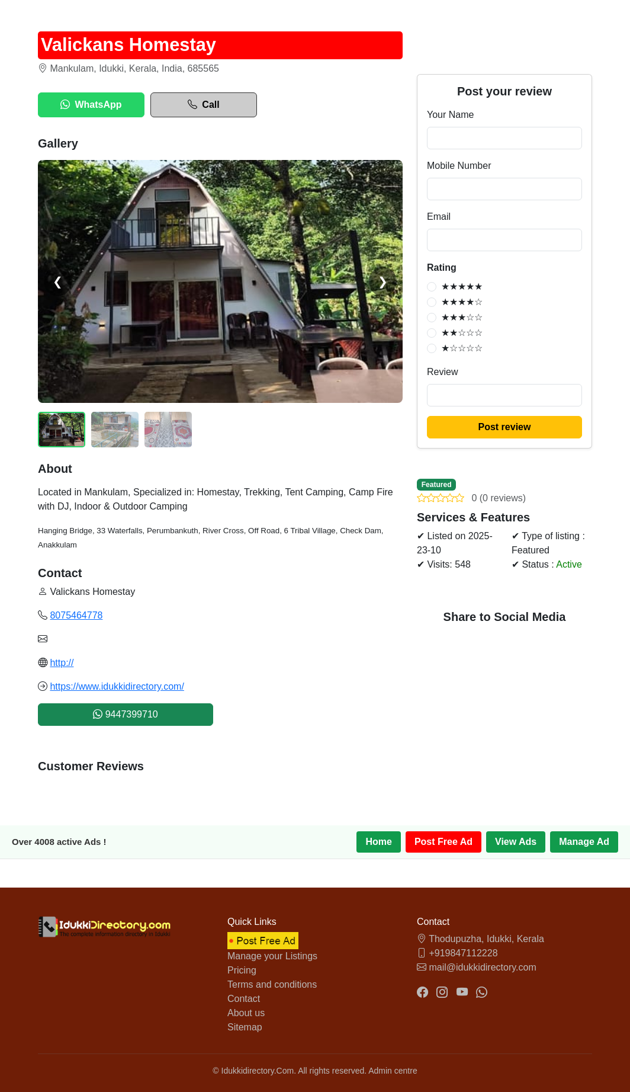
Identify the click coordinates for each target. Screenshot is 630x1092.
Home (378, 842)
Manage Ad (584, 842)
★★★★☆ (462, 302)
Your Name (450, 115)
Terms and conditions (272, 984)
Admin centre (392, 1070)
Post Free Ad (443, 842)
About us (246, 1013)
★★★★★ (462, 286)
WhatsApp (90, 105)
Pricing (241, 970)
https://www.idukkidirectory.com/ (117, 686)
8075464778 (76, 615)
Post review (504, 427)
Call (203, 105)
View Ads (515, 842)
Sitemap (244, 1027)
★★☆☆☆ (462, 333)
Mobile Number (459, 166)
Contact (243, 999)
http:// (61, 663)
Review (442, 372)
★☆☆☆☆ (462, 348)
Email (439, 217)
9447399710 (125, 714)
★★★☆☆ (462, 317)
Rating (442, 267)
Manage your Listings (272, 956)
